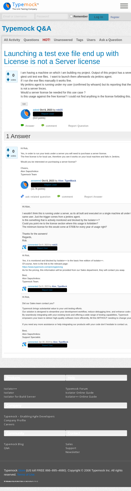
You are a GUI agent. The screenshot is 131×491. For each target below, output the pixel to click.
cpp (24, 104)
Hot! (46, 40)
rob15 (59, 109)
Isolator (9, 392)
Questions (31, 40)
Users (91, 40)
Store (21, 470)
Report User (47, 113)
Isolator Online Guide (80, 392)
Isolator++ (10, 388)
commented (33, 245)
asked (36, 109)
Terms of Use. (26, 474)
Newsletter (73, 452)
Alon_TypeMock (67, 180)
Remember (80, 16)
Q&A (7, 448)
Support (71, 448)
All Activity (12, 40)
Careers (9, 424)
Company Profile (15, 420)
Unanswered (63, 40)
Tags (79, 40)
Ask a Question (110, 40)
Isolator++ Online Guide (81, 396)
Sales (69, 444)
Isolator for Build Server (20, 396)
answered (36, 180)
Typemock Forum (77, 388)
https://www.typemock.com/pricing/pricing (42, 267)
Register (115, 17)
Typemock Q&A (26, 28)
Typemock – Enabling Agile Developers (29, 416)
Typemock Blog (14, 444)
